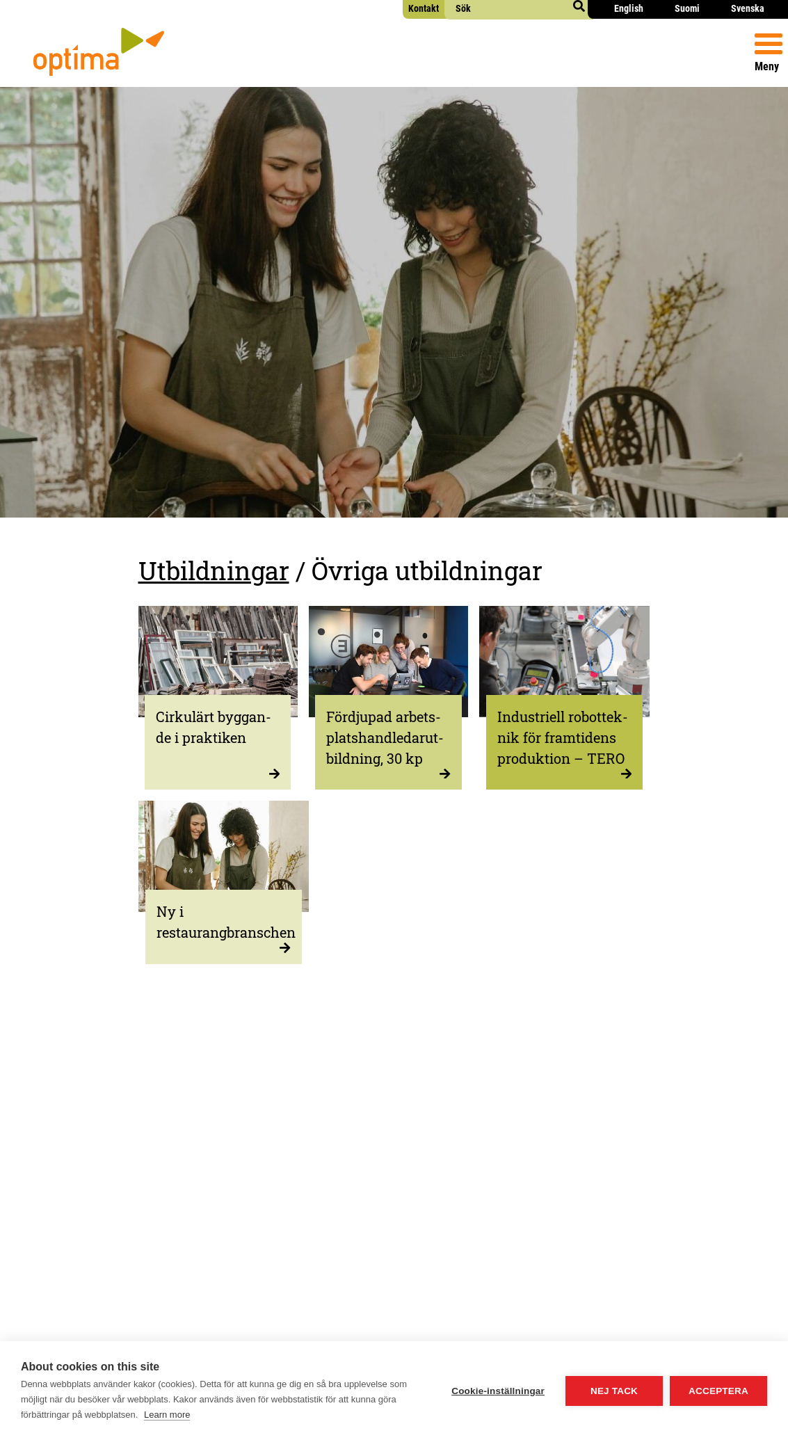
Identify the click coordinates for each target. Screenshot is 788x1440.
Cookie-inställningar (498, 1391)
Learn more (167, 1414)
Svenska (747, 8)
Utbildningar (213, 570)
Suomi (687, 8)
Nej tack (614, 1391)
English (628, 8)
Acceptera (718, 1391)
